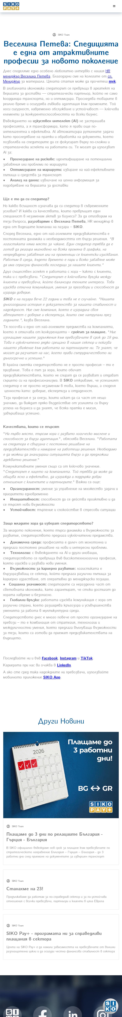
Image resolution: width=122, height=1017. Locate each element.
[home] (18, 6)
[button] (114, 6)
